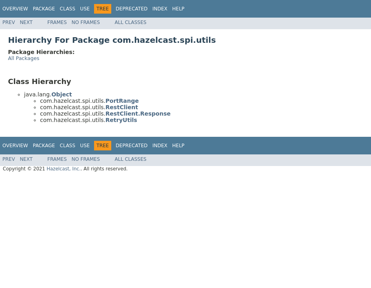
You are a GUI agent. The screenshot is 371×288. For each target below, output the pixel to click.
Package (44, 9)
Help (178, 9)
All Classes (130, 22)
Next (26, 22)
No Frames (86, 22)
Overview (15, 9)
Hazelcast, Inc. (63, 169)
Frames (57, 22)
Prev (8, 22)
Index (160, 9)
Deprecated (132, 9)
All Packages (23, 58)
